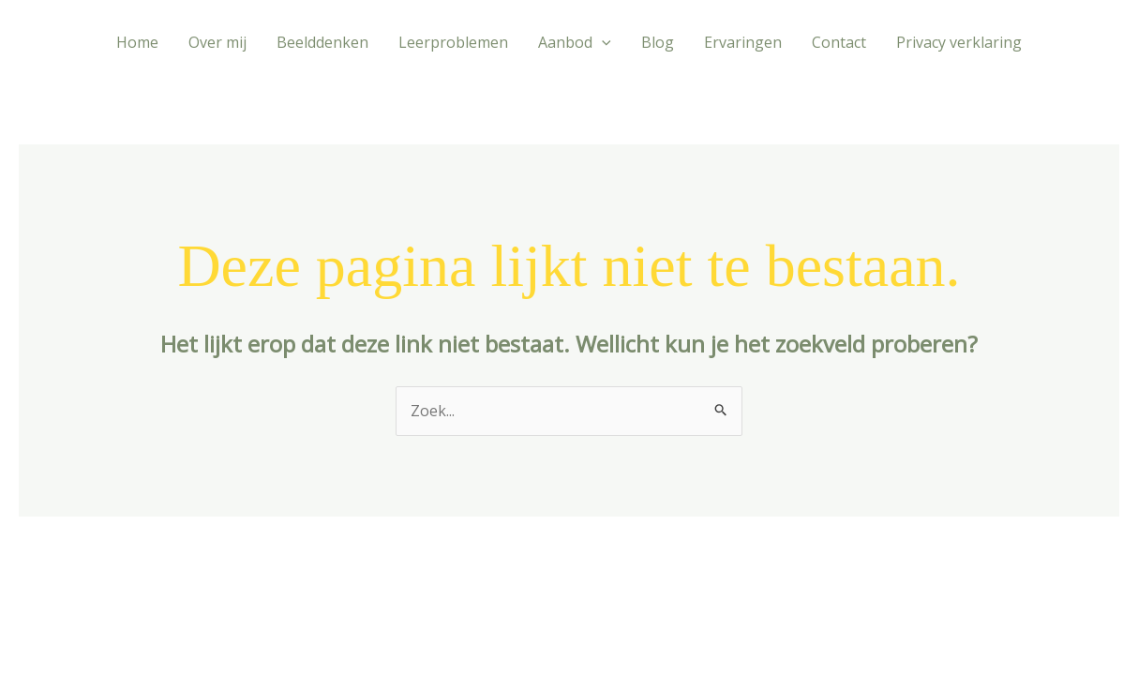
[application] (601, 42)
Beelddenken (322, 42)
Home (137, 42)
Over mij (217, 42)
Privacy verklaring (959, 42)
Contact (839, 42)
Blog (657, 42)
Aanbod (574, 42)
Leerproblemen (453, 42)
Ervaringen (743, 42)
